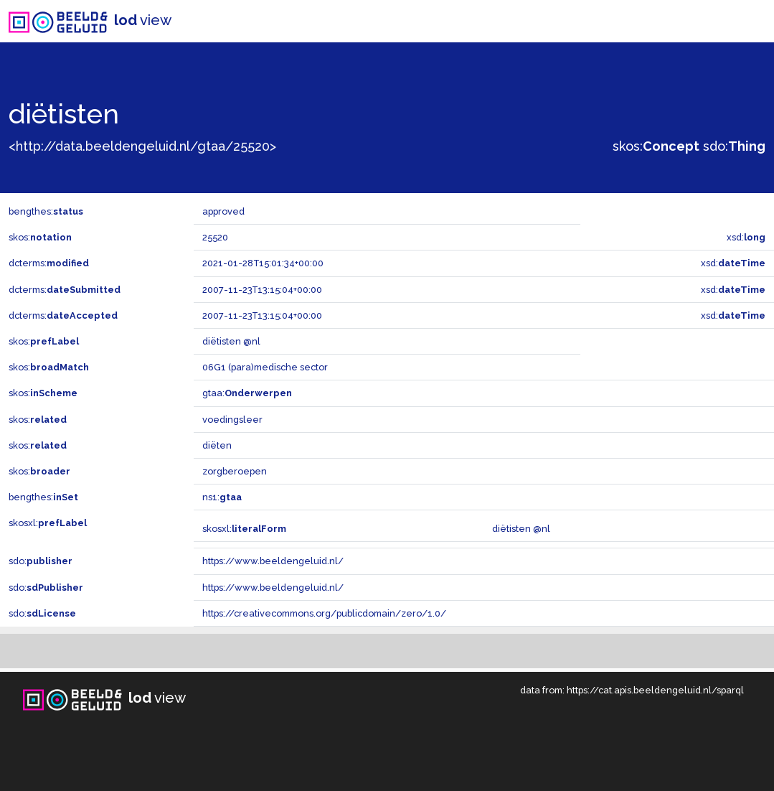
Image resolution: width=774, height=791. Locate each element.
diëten (217, 445)
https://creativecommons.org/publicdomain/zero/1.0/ (324, 613)
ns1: (222, 497)
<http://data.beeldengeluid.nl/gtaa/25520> (142, 146)
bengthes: (46, 211)
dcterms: (49, 263)
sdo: (734, 146)
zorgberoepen (234, 471)
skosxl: (48, 523)
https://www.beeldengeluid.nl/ (273, 561)
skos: (656, 146)
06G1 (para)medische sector (265, 367)
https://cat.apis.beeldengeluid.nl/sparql (655, 690)
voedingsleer (232, 419)
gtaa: (247, 393)
